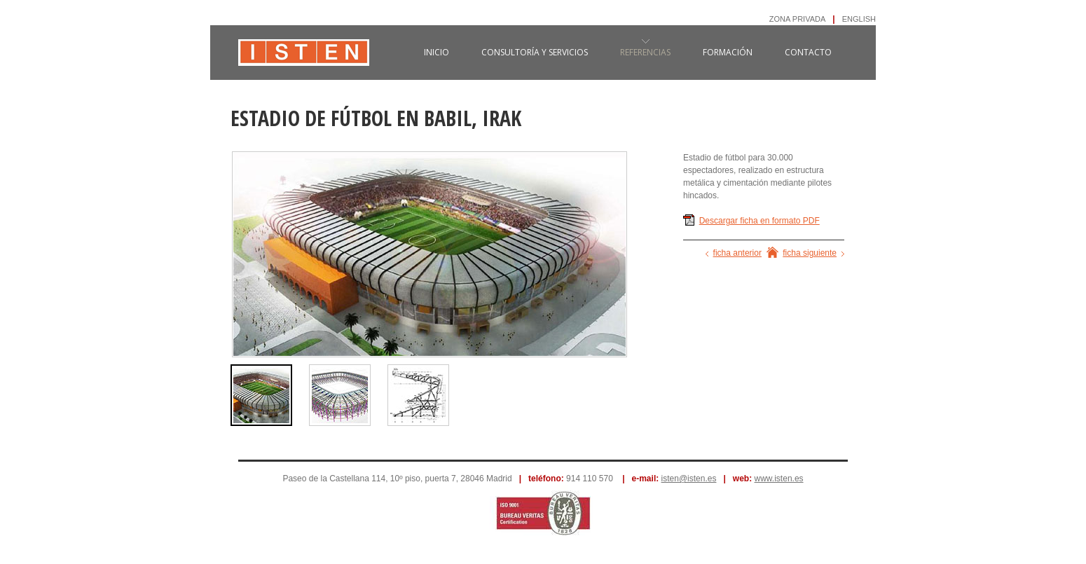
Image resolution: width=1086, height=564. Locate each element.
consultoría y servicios (534, 52)
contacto (808, 52)
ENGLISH (859, 19)
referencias (645, 52)
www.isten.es (779, 478)
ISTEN (303, 59)
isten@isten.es (689, 478)
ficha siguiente (810, 253)
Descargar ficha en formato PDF (759, 221)
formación (727, 52)
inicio (436, 52)
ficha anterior (737, 253)
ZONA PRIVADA (797, 19)
